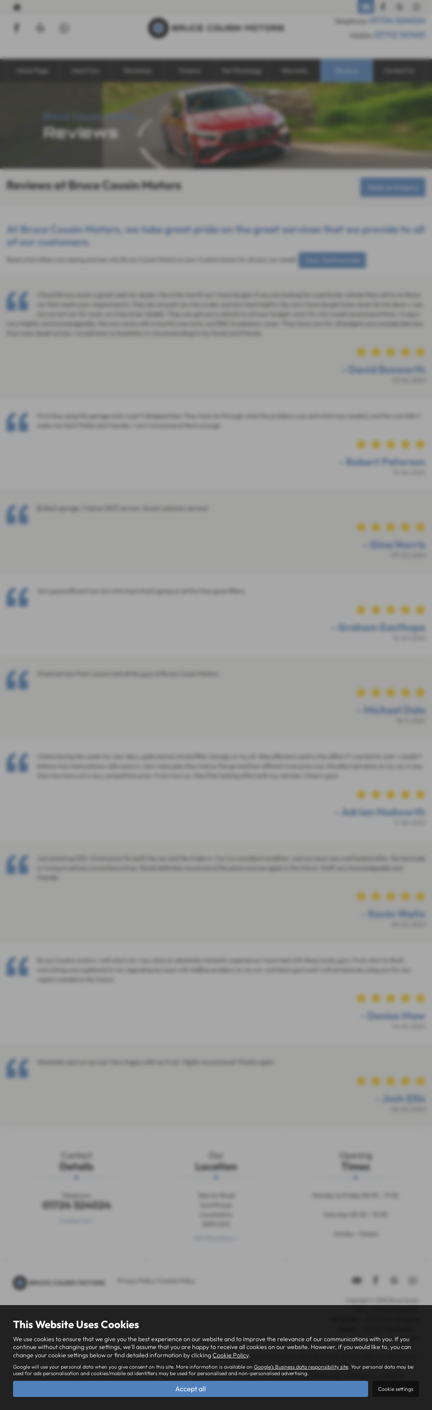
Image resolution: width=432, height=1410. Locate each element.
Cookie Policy (231, 1355)
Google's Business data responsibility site (301, 1366)
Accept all (190, 1388)
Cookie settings (395, 1389)
